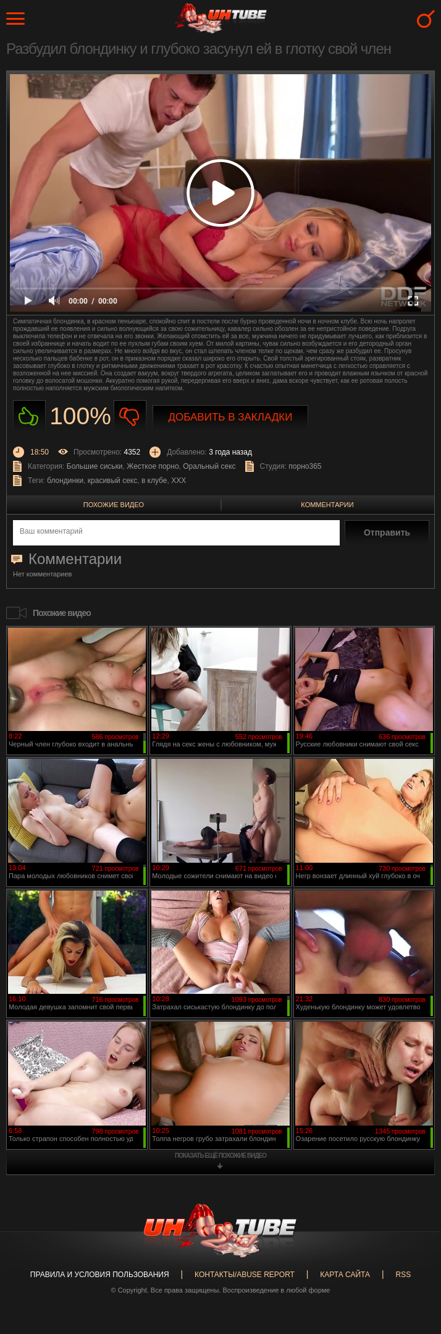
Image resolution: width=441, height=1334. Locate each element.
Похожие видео (113, 504)
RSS (403, 1274)
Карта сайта (345, 1274)
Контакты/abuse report (245, 1274)
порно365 (304, 466)
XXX (178, 480)
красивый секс (112, 480)
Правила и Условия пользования (99, 1274)
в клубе (154, 480)
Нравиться (29, 416)
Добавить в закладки (231, 417)
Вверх (413, 1253)
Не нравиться (130, 416)
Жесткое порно (152, 466)
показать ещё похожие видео (220, 1155)
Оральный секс (209, 466)
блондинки (65, 480)
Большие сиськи (95, 466)
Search (426, 19)
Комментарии (327, 504)
